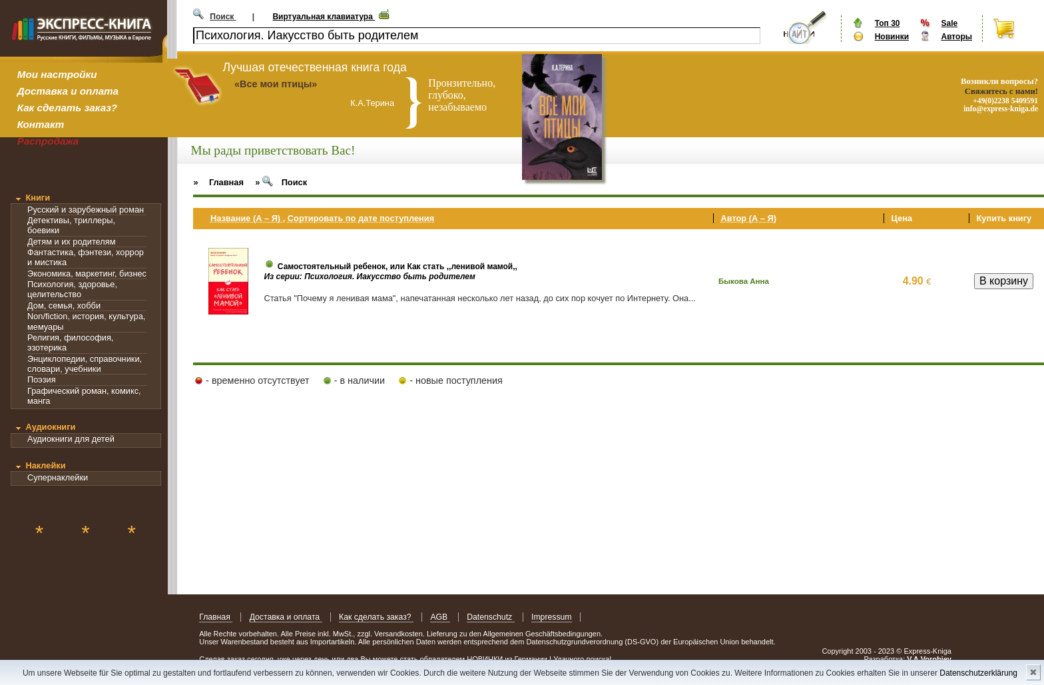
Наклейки (45, 465)
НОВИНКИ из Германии (508, 659)
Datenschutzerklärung (978, 673)
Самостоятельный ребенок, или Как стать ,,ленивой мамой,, (397, 266)
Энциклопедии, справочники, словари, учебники (84, 364)
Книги (37, 198)
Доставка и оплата (68, 91)
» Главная (218, 182)
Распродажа (48, 141)
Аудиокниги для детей (71, 439)
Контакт (40, 124)
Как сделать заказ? (67, 107)
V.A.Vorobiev (929, 659)
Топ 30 (887, 23)
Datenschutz (490, 617)
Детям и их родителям (71, 242)
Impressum (551, 617)
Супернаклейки (57, 477)
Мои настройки (57, 74)
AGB (439, 617)
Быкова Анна (743, 281)
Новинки (892, 36)
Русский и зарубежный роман (85, 210)
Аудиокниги (50, 427)
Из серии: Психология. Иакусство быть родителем (369, 276)
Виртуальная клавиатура (323, 16)
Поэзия (41, 379)
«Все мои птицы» (275, 84)
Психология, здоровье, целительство (72, 289)
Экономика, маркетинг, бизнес (86, 274)
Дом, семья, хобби (64, 306)
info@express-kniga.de (1000, 109)
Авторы (956, 36)
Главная (215, 617)
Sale (949, 23)
